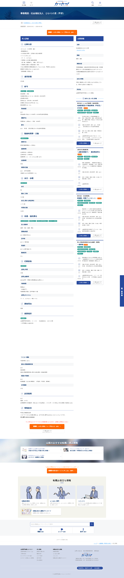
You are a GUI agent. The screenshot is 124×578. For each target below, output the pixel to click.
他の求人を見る (81, 50)
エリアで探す (39, 555)
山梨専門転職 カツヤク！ (26, 549)
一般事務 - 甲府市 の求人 (105, 543)
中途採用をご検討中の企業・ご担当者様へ (89, 568)
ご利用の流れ (23, 553)
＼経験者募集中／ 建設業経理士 (88, 152)
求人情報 (24, 5)
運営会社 (96, 551)
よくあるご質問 (54, 501)
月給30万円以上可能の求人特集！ (39, 450)
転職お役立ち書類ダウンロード (42, 511)
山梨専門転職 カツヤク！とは (26, 551)
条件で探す (39, 557)
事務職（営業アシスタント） (87, 198)
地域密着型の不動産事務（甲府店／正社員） (89, 107)
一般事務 (80, 244)
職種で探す (39, 553)
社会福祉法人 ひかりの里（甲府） (33, 22)
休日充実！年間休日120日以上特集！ (81, 450)
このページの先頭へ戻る (62, 539)
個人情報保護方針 (88, 551)
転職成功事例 (26, 501)
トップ (95, 543)
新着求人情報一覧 (40, 551)
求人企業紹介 (39, 560)
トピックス (81, 501)
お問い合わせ (78, 551)
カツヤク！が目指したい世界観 (27, 557)
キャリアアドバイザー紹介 (26, 555)
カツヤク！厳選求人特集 (36, 457)
